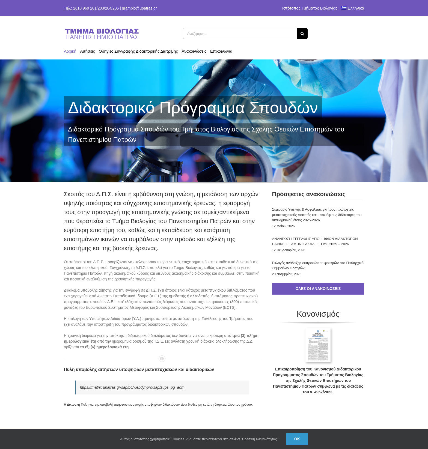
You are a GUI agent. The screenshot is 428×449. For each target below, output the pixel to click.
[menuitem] (352, 8)
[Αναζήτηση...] (240, 33)
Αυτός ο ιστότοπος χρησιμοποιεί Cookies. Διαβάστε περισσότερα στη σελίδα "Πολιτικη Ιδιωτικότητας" (199, 439)
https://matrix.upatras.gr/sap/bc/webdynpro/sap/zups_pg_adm (132, 387)
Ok (297, 439)
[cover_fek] (318, 330)
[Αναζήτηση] (302, 33)
